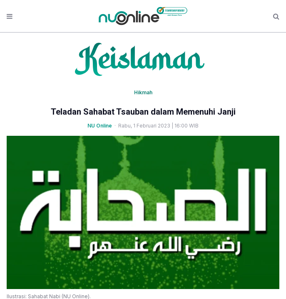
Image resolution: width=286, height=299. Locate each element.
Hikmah (143, 92)
